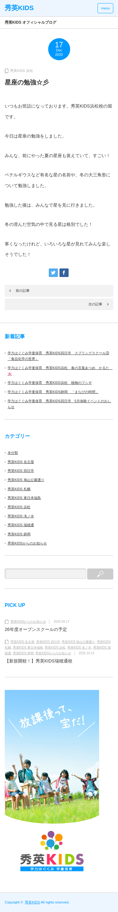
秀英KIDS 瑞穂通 (21, 525)
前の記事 (23, 290)
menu (105, 8)
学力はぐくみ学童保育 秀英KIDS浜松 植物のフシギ (50, 383)
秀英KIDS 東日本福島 (24, 498)
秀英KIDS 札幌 (19, 489)
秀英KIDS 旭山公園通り (26, 480)
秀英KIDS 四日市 (21, 471)
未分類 (13, 453)
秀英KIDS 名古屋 (21, 462)
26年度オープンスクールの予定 (36, 629)
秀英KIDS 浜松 (21, 71)
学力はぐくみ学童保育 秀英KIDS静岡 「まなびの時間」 (53, 392)
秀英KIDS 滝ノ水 (21, 516)
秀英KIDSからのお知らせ (27, 543)
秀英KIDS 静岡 (19, 534)
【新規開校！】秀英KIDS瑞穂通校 (38, 660)
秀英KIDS (32, 902)
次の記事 (95, 304)
